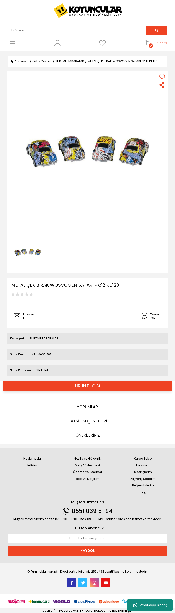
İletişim (32, 465)
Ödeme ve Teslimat (87, 472)
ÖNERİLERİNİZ (87, 435)
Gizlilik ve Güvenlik (87, 458)
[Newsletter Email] (87, 538)
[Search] (77, 30)
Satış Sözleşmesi (87, 465)
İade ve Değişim (87, 479)
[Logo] (87, 10)
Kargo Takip (143, 458)
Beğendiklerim (143, 485)
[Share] (162, 85)
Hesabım (143, 465)
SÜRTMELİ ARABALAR (44, 338)
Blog (143, 492)
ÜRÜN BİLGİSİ (87, 386)
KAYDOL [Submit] (87, 550)
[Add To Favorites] (162, 77)
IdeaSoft (48, 610)
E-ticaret (65, 610)
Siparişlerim (143, 472)
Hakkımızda (32, 458)
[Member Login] (57, 43)
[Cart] (155, 43)
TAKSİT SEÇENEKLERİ (87, 421)
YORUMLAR (87, 407)
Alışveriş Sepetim (143, 479)
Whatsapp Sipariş (150, 605)
